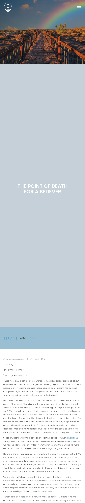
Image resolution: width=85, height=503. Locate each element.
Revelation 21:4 (73, 437)
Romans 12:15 (20, 500)
